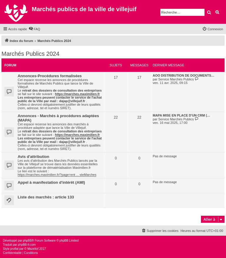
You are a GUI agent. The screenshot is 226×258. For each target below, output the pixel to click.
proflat (14, 248)
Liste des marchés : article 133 (46, 197)
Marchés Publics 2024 (30, 53)
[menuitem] (34, 29)
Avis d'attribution (33, 156)
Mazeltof (33, 248)
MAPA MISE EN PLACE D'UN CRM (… (181, 115)
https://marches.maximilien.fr (77, 94)
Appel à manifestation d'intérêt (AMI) (51, 182)
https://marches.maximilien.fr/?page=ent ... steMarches (57, 174)
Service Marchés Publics (176, 79)
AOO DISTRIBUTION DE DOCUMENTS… (184, 75)
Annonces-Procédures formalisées (50, 76)
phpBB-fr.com (27, 244)
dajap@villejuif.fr (72, 101)
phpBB (27, 240)
